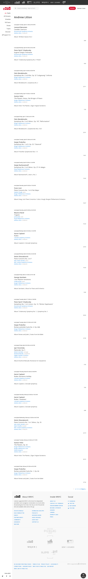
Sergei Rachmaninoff (21, 165)
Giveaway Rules (27, 566)
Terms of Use (36, 564)
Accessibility (54, 564)
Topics (9, 29)
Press (51, 516)
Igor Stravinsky (19, 348)
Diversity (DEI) (54, 514)
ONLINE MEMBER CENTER (56, 505)
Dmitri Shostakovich (21, 256)
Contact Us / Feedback (56, 503)
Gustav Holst (18, 96)
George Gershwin (20, 277)
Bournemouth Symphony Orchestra (23, 31)
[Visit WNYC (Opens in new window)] (17, 2)
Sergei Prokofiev (20, 142)
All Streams (7, 16)
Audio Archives (36, 517)
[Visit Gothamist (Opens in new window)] (23, 2)
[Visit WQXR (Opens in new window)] (45, 2)
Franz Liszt (18, 188)
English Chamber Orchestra (21, 355)
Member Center (81, 8)
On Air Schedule (18, 510)
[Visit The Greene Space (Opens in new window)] (63, 2)
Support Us (6, 35)
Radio (9, 13)
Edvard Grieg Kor (18, 450)
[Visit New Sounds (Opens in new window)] (55, 2)
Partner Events (18, 517)
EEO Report (50, 566)
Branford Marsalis (18, 353)
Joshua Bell (17, 217)
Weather (16, 524)
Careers (52, 512)
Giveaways (17, 522)
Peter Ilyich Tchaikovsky (22, 50)
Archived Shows (36, 515)
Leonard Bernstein (20, 27)
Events (16, 515)
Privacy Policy (45, 564)
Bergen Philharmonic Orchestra (22, 77)
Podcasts (35, 513)
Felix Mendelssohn (20, 73)
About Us (52, 501)
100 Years (8, 22)
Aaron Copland (19, 233)
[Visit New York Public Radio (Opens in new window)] (50, 531)
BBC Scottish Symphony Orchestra (23, 262)
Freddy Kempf (17, 281)
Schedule (8, 19)
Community (17, 519)
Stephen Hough (18, 192)
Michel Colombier (18, 352)
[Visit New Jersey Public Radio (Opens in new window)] (32, 552)
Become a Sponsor (55, 507)
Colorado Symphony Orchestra (22, 237)
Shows (9, 25)
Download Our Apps (38, 510)
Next (83, 489)
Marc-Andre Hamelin (19, 260)
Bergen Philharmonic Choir (21, 448)
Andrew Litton (17, 33)
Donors (52, 510)
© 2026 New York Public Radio (22, 564)
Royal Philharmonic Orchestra (22, 169)
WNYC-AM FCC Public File (21, 568)
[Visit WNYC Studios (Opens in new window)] (29, 2)
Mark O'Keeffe (18, 426)
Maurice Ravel (19, 213)
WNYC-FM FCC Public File (39, 566)
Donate (72, 8)
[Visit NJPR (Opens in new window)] (37, 2)
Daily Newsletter (19, 513)
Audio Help (35, 519)
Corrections (17, 566)
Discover (8, 32)
